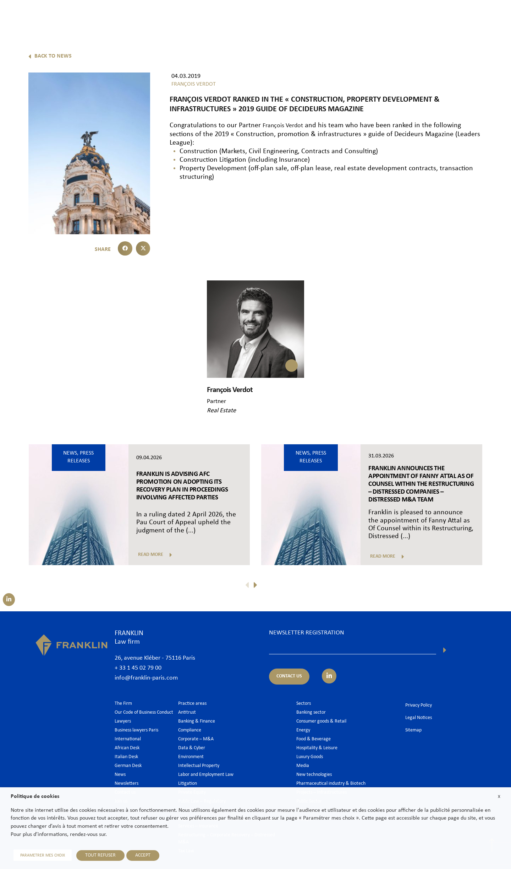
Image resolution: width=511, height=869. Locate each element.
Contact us (488, 17)
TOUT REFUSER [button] (94, 856)
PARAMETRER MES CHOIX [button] (39, 856)
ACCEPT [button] (137, 856)
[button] (125, 248)
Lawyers (291, 17)
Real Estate (221, 410)
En (493, 34)
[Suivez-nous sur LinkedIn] (7, 599)
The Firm (260, 17)
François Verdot (286, 125)
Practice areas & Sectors (341, 17)
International (397, 17)
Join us (455, 17)
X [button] (499, 799)
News (430, 17)
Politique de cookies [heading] (35, 799)
